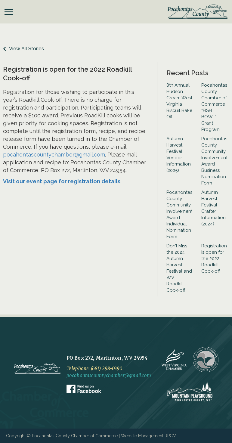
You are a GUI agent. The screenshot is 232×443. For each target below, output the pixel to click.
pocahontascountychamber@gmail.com (54, 154)
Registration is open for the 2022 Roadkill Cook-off (214, 258)
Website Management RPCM (148, 435)
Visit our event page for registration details (61, 181)
